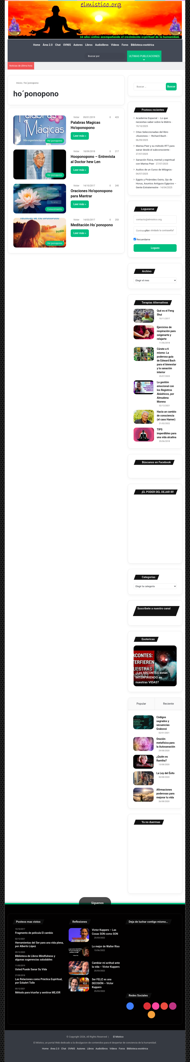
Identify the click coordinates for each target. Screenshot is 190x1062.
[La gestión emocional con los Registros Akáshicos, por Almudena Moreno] (144, 387)
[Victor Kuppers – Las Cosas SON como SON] (79, 936)
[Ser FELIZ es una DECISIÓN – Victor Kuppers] (79, 985)
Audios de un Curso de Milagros (154, 169)
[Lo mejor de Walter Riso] (79, 952)
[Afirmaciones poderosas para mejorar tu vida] (144, 795)
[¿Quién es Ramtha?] (144, 762)
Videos (115, 44)
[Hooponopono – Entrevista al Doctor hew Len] (39, 164)
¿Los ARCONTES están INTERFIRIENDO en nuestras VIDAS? (152, 677)
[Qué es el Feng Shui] (144, 316)
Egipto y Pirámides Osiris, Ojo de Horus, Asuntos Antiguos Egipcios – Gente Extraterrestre (156, 183)
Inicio (17, 83)
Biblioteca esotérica (142, 44)
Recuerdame (142, 239)
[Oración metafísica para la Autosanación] (144, 744)
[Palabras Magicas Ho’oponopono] (39, 130)
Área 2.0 (48, 44)
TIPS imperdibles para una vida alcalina (166, 433)
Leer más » (79, 135)
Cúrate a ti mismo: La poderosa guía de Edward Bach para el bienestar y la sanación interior (166, 360)
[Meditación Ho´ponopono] (39, 233)
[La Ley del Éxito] (144, 779)
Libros (88, 44)
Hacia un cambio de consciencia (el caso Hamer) (166, 415)
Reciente (168, 703)
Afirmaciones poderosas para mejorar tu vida (166, 794)
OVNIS (67, 44)
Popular (141, 703)
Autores (78, 44)
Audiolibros (101, 44)
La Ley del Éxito (166, 773)
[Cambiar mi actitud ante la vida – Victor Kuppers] (79, 969)
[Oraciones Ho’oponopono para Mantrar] (39, 198)
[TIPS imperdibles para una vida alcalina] (144, 435)
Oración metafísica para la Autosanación (166, 743)
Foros (125, 44)
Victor (76, 117)
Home (36, 44)
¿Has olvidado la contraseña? (159, 230)
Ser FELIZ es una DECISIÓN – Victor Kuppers (102, 984)
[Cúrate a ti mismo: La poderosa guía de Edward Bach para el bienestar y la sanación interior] (144, 354)
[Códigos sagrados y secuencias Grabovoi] (144, 723)
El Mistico (118, 1037)
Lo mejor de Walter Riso (105, 947)
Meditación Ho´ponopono (92, 225)
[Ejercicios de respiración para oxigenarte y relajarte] (144, 332)
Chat (57, 44)
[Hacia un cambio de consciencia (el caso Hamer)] (144, 417)
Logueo (155, 247)
